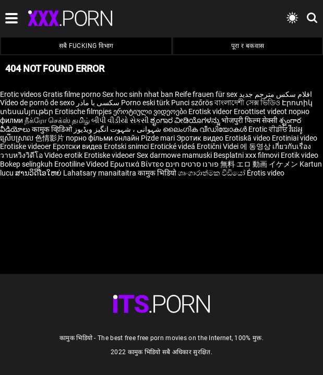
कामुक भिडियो (158, 173)
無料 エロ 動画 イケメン (259, 164)
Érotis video (265, 173)
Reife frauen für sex (206, 94)
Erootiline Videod (82, 164)
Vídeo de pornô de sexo (37, 102)
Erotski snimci (127, 146)
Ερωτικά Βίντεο (137, 164)
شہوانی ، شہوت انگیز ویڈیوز (118, 129)
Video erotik (64, 155)
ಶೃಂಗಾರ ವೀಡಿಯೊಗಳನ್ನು (185, 120)
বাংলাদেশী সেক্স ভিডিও (247, 102)
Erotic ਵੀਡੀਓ (268, 129)
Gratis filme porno (72, 94)
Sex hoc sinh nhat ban (137, 94)
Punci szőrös (192, 102)
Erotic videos (21, 94)
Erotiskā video (248, 138)
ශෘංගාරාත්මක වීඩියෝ (212, 173)
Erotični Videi (218, 146)
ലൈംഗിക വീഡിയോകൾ (205, 129)
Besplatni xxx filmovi (246, 155)
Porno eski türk (145, 102)
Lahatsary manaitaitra (100, 173)
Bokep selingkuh (26, 164)
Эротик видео (200, 138)
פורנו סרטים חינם (192, 164)
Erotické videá (173, 146)
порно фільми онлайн (102, 138)
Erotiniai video (294, 138)
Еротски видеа (78, 146)
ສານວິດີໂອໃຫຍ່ (39, 173)
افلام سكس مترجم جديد (275, 94)
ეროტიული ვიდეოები (150, 111)
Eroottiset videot (261, 111)
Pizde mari (158, 138)
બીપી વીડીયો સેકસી (120, 120)
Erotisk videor (211, 111)
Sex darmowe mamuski (174, 155)
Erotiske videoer (26, 146)
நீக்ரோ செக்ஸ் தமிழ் (57, 120)
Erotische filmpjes (83, 111)
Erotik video (299, 155)
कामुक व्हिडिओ (53, 129)
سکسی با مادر (97, 102)
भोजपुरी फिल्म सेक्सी (249, 120)
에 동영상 (256, 146)
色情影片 (50, 138)
